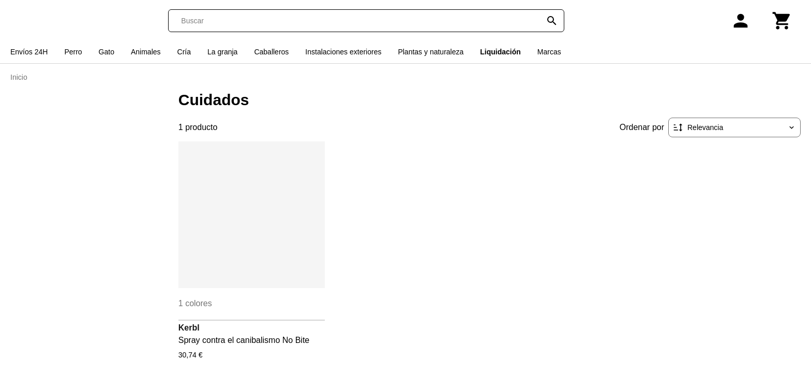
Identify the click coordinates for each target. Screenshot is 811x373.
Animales (146, 52)
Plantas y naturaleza (430, 52)
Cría (184, 52)
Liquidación (500, 52)
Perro (73, 52)
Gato (106, 52)
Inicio (18, 77)
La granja (222, 52)
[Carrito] (782, 20)
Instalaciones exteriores (343, 52)
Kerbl (189, 327)
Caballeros (271, 52)
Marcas (549, 52)
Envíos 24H (29, 52)
